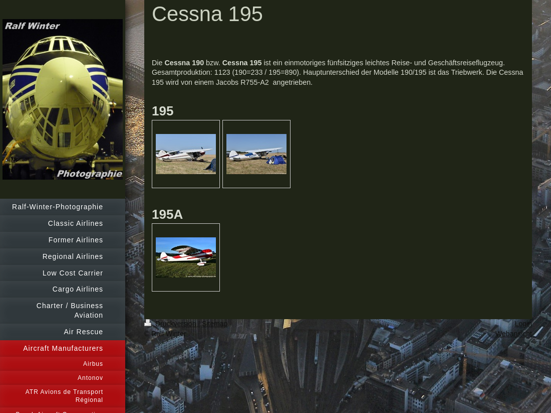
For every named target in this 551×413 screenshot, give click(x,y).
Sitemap (214, 324)
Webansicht (513, 334)
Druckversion (171, 324)
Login (523, 324)
